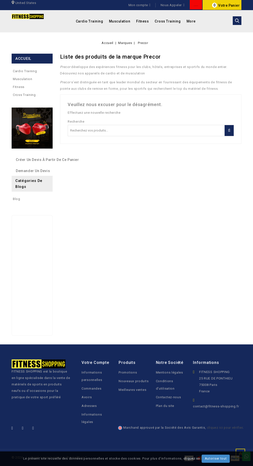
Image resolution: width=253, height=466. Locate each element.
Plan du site (165, 406)
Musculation (119, 21)
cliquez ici (192, 458)
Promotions (128, 372)
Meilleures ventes (132, 390)
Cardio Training (89, 21)
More (191, 21)
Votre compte (95, 362)
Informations (206, 362)
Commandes (91, 388)
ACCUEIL (23, 58)
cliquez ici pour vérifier (225, 427)
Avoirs (87, 397)
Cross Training (168, 21)
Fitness (142, 21)
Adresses (89, 406)
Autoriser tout (216, 458)
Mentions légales (169, 372)
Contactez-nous (168, 397)
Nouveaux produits (133, 381)
